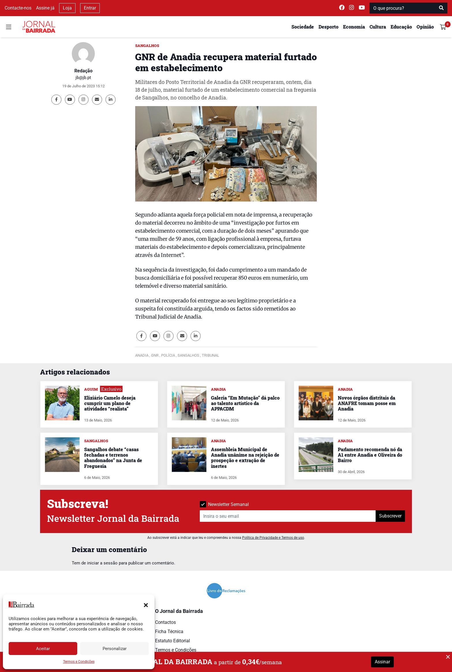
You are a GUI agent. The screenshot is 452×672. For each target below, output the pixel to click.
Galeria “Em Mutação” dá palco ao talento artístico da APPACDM (245, 403)
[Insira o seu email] (288, 516)
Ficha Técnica (169, 631)
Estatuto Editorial (172, 640)
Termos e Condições (79, 662)
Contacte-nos (18, 8)
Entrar (90, 8)
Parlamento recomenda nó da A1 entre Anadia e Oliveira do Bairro (370, 454)
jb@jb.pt (83, 77)
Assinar (382, 662)
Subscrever (390, 516)
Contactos (165, 622)
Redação (83, 71)
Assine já (45, 8)
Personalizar (115, 648)
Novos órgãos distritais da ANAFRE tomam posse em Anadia (367, 403)
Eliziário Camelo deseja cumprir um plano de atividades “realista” (109, 403)
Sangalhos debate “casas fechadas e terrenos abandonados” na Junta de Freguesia (113, 457)
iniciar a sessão (102, 563)
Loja (67, 8)
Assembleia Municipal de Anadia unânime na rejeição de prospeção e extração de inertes (245, 457)
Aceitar (43, 648)
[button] (146, 604)
